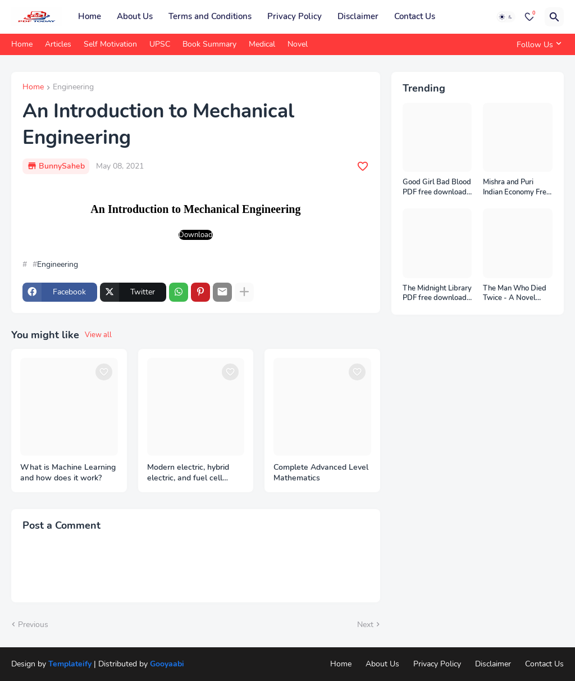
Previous (33, 624)
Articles (58, 44)
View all (98, 335)
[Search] (554, 16)
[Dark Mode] (505, 16)
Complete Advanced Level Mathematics (320, 472)
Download (196, 235)
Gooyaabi (167, 664)
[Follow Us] (537, 44)
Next (365, 624)
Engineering (73, 87)
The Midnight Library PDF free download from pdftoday (437, 293)
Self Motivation (110, 44)
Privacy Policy (294, 16)
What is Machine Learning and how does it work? (68, 472)
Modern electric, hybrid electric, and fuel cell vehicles (188, 473)
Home (89, 16)
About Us (135, 16)
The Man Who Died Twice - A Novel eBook (514, 293)
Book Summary (209, 44)
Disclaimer (357, 16)
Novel (298, 44)
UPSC (159, 44)
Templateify (70, 664)
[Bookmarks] (529, 16)
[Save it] (363, 166)
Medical (262, 44)
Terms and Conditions (210, 16)
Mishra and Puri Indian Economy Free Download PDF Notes (516, 187)
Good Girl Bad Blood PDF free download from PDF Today (437, 187)
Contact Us (414, 16)
